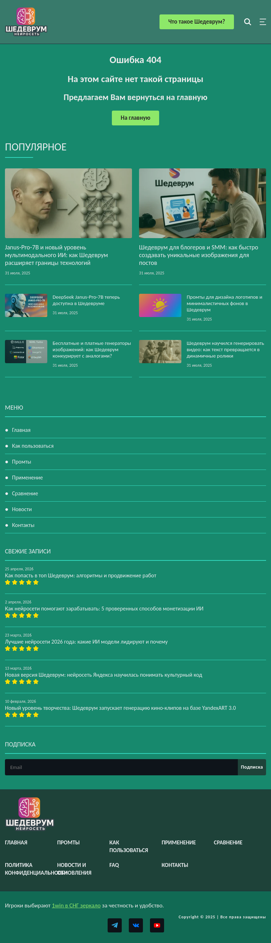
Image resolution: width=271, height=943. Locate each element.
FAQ (114, 865)
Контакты (23, 525)
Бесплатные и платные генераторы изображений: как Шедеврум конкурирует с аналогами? (92, 349)
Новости (22, 509)
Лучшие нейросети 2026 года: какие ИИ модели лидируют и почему (86, 641)
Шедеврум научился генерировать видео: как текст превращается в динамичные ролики (225, 349)
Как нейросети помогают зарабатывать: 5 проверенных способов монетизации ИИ (104, 608)
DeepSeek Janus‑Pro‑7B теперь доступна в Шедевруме (86, 300)
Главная (21, 430)
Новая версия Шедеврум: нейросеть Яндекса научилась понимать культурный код (103, 674)
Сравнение (25, 493)
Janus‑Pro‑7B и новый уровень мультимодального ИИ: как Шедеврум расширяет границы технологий (56, 255)
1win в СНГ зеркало (76, 905)
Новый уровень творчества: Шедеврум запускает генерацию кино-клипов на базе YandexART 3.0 (120, 708)
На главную (135, 118)
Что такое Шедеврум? (196, 21)
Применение (27, 477)
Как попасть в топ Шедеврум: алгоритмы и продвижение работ (80, 575)
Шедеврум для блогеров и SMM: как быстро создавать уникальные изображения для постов (198, 255)
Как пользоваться (33, 445)
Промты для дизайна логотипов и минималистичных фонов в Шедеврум (224, 303)
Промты (21, 461)
